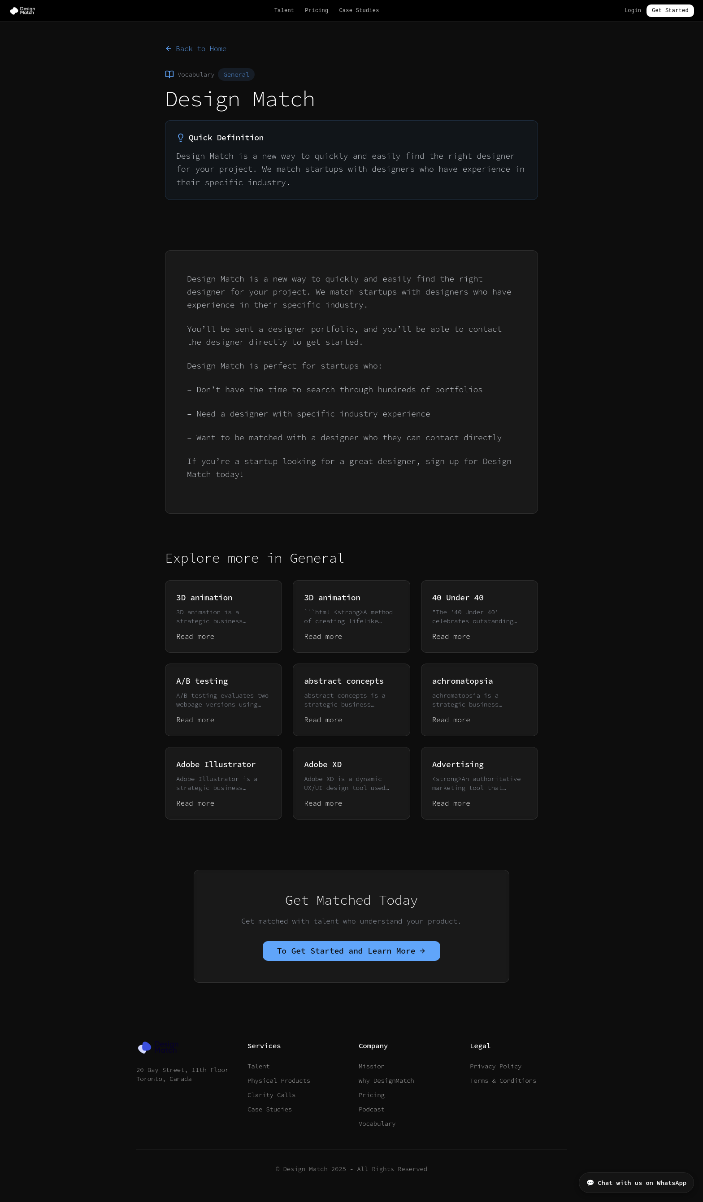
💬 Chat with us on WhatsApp (636, 1183)
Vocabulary (377, 1124)
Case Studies (359, 11)
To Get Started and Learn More (351, 951)
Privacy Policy (495, 1066)
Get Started (670, 11)
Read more (195, 636)
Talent (284, 11)
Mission (372, 1066)
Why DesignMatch (386, 1080)
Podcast (372, 1109)
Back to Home (195, 48)
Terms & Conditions (503, 1080)
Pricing (316, 11)
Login (633, 11)
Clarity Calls (271, 1095)
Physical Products (278, 1080)
